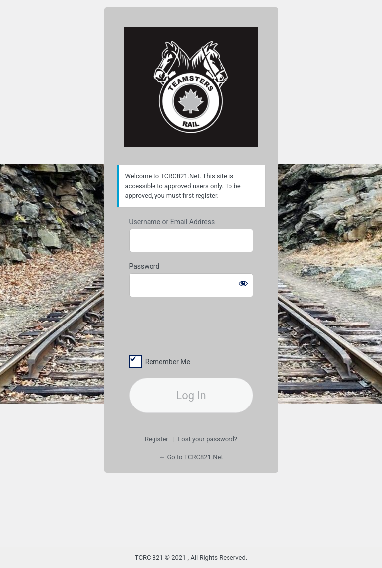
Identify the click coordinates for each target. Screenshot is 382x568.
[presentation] (197, 325)
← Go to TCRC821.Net (191, 457)
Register (156, 439)
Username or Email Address (172, 222)
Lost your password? (207, 439)
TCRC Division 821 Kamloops (191, 87)
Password (144, 266)
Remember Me (167, 362)
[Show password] (243, 283)
